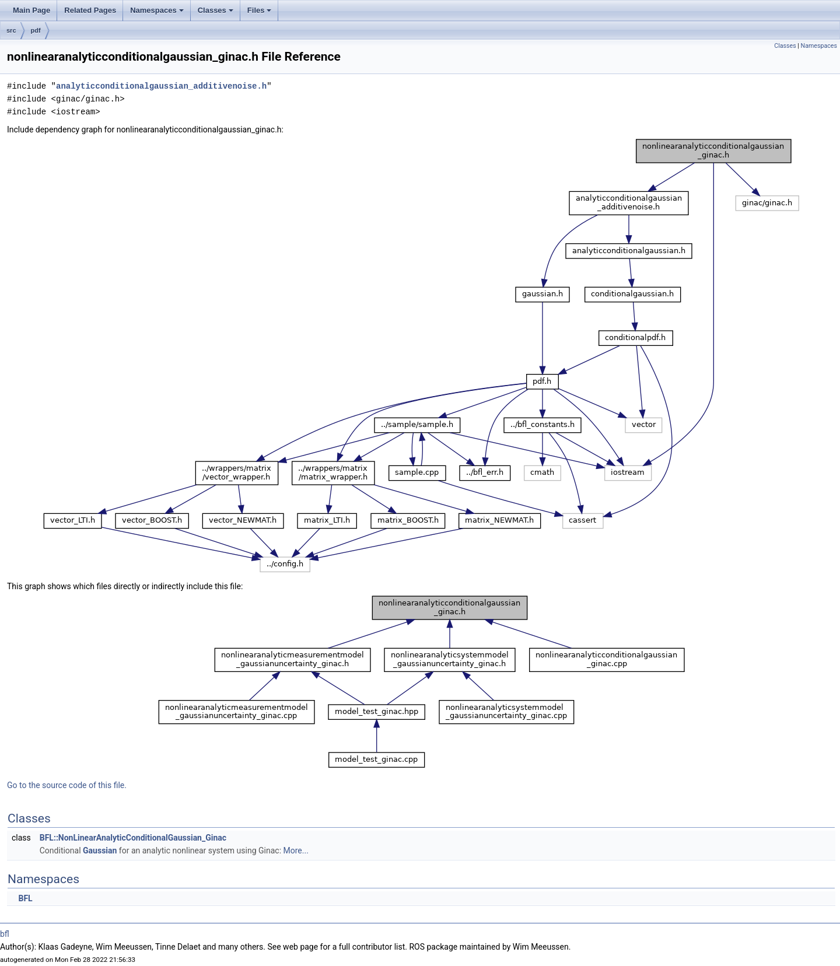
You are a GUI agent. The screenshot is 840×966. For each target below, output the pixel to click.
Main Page (31, 10)
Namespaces (158, 13)
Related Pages (90, 10)
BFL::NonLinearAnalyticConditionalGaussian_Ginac (133, 837)
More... (296, 850)
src (11, 30)
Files (260, 13)
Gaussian (100, 850)
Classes (216, 13)
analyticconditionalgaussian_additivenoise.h (161, 86)
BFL (25, 898)
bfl (4, 934)
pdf (36, 30)
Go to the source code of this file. (67, 785)
